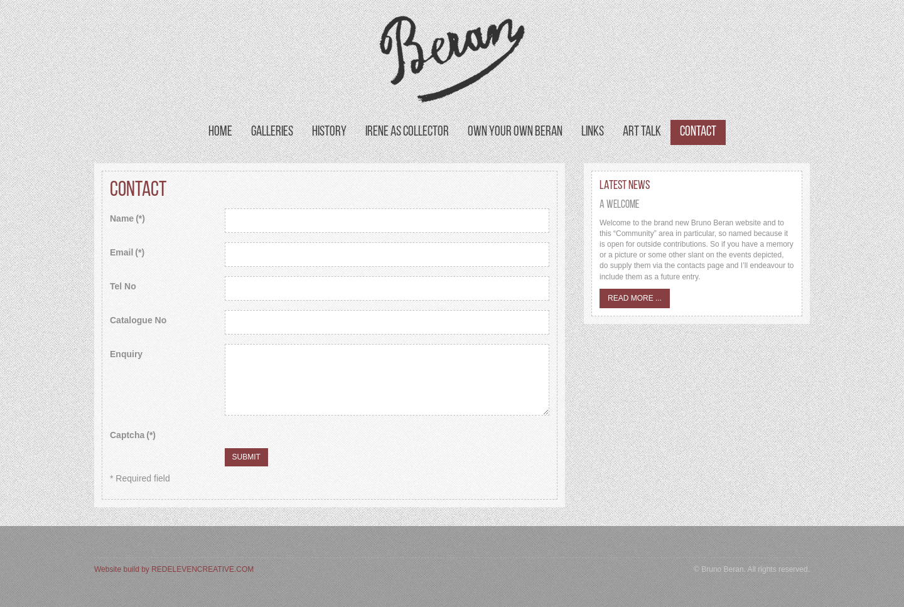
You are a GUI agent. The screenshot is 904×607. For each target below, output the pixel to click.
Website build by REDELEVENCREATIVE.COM (174, 569)
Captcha (133, 435)
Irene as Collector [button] (407, 132)
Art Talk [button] (642, 132)
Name (127, 218)
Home (220, 132)
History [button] (329, 132)
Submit (246, 457)
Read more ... (635, 298)
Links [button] (592, 132)
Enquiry (126, 354)
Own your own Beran (515, 132)
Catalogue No (138, 320)
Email (127, 252)
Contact (698, 132)
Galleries (272, 132)
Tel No (123, 286)
